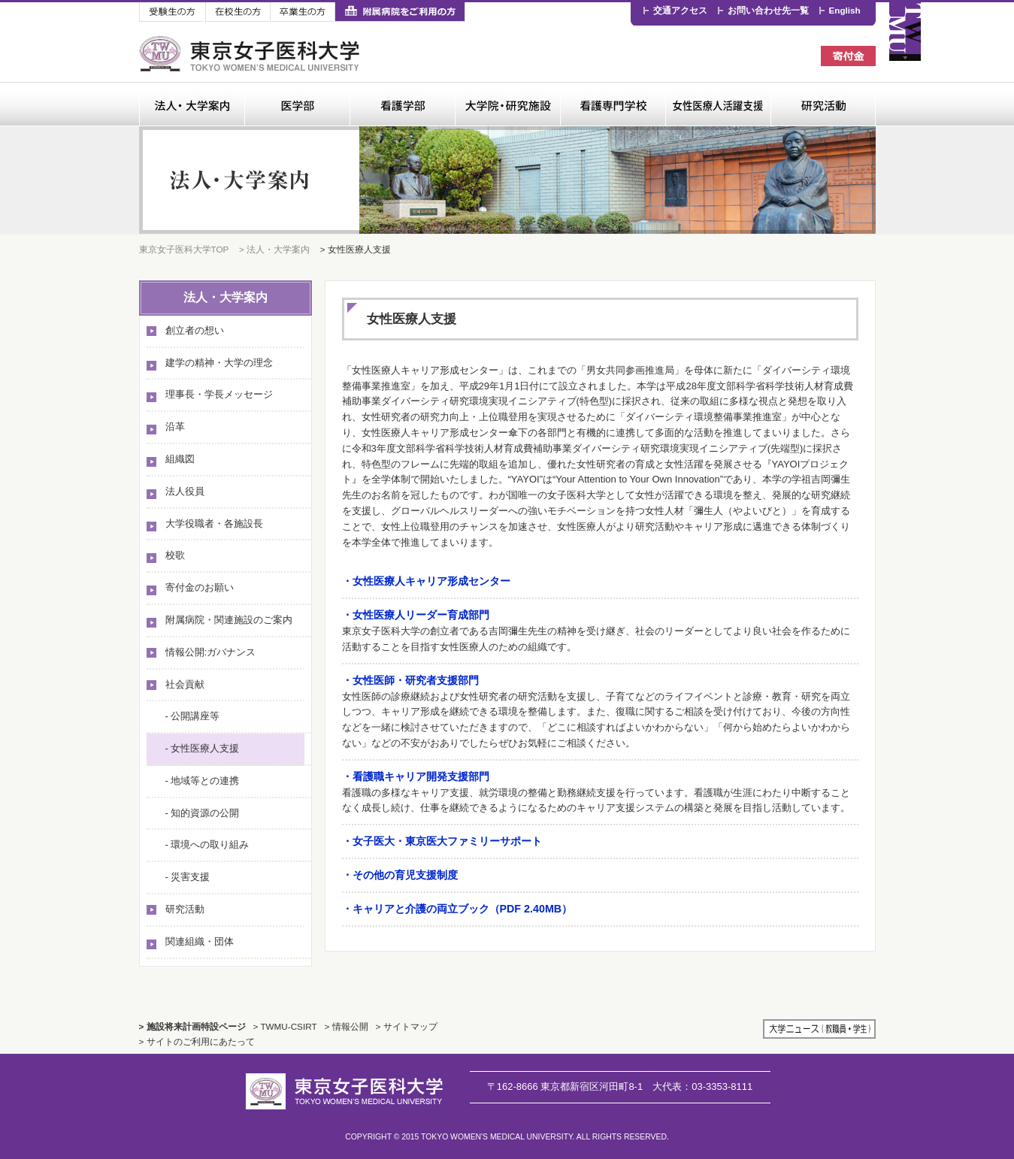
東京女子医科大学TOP (184, 249)
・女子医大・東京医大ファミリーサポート (442, 841)
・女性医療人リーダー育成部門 (415, 615)
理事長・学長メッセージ (219, 394)
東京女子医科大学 (251, 54)
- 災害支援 (187, 876)
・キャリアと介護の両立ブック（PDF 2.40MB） (457, 909)
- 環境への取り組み (207, 844)
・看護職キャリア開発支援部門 (415, 776)
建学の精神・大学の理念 (219, 362)
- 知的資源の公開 (202, 813)
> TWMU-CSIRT (285, 1026)
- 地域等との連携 (202, 780)
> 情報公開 (346, 1026)
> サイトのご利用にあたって (197, 1041)
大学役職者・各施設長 (214, 523)
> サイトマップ (406, 1026)
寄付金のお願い (199, 587)
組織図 (180, 459)
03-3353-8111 (702, 1086)
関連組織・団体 (199, 941)
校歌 (175, 555)
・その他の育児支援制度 (400, 875)
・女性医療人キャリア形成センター (426, 581)
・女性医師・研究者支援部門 (410, 680)
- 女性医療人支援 (202, 748)
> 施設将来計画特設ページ (192, 1026)
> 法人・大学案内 (274, 249)
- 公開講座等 (192, 716)
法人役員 (184, 491)
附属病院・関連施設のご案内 (228, 619)
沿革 (175, 426)
